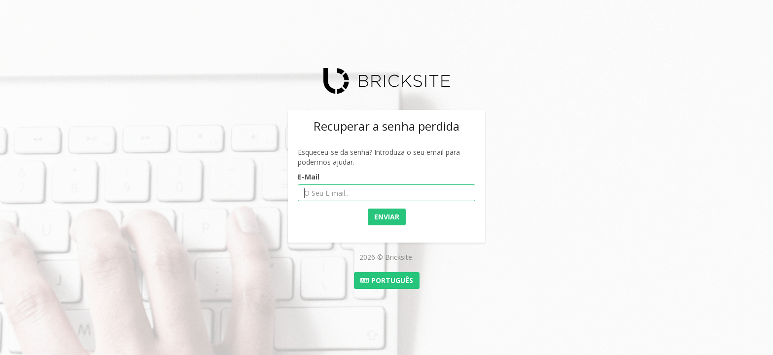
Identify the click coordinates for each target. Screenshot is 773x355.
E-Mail (308, 176)
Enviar (386, 216)
